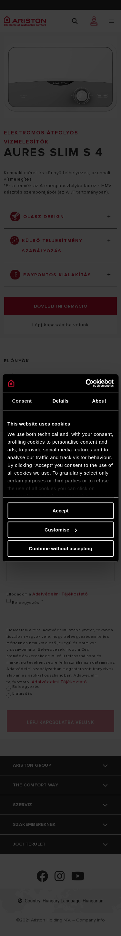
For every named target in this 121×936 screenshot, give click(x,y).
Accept (60, 510)
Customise (61, 529)
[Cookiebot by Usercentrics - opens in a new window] (86, 383)
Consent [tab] (22, 401)
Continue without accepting (60, 548)
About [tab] (99, 401)
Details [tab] (61, 401)
